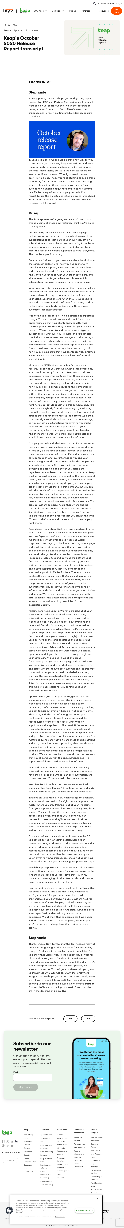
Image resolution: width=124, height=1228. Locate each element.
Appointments (46, 1135)
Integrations (45, 1155)
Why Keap (39, 11)
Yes (70, 1018)
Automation (45, 1138)
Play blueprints (96, 1183)
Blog (59, 1174)
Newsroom (28, 1152)
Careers (27, 1145)
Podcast (60, 1178)
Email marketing (46, 1152)
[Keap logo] (16, 10)
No (88, 1018)
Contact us (28, 1171)
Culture (27, 1148)
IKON (45, 102)
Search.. (11, 1160)
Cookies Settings (84, 1211)
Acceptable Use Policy (109, 1219)
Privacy (8, 1219)
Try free (116, 10)
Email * (16, 1072)
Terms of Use (60, 1217)
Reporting (44, 1178)
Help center (95, 1150)
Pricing (72, 11)
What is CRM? (62, 1138)
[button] (9, 1210)
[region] (56, 1209)
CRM (42, 1142)
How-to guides (63, 1171)
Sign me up (25, 1087)
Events (60, 1135)
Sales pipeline (46, 1181)
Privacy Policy (52, 1208)
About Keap (28, 1135)
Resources (103, 11)
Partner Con (61, 102)
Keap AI (60, 1155)
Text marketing (46, 1185)
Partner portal (79, 1144)
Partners (85, 11)
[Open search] (94, 3)
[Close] (97, 1198)
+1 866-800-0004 (11, 1152)
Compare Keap (30, 1162)
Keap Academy (96, 1154)
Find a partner (79, 1148)
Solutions (57, 11)
